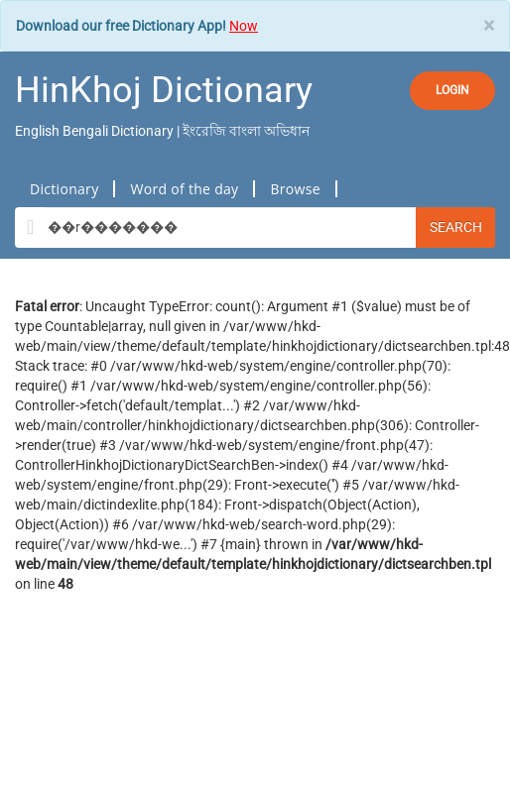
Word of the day (184, 188)
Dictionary (64, 188)
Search (456, 227)
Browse (294, 188)
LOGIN (452, 90)
